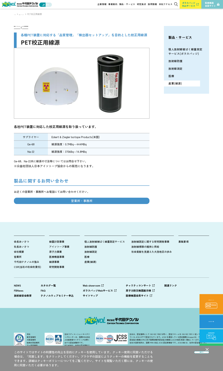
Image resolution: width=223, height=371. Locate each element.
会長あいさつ (21, 250)
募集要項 (183, 250)
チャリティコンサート (138, 294)
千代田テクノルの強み (26, 270)
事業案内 (112, 4)
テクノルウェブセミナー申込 (57, 304)
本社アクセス (166, 4)
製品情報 (90, 239)
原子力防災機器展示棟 (138, 299)
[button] (207, 350)
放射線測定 (90, 260)
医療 (86, 265)
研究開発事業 (56, 275)
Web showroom (91, 294)
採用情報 (152, 4)
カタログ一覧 (48, 294)
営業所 (18, 265)
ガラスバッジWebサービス (98, 299)
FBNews (18, 299)
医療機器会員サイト (137, 304)
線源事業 (54, 270)
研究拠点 (141, 4)
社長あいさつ (21, 255)
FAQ (43, 299)
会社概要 (19, 260)
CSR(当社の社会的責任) (27, 275)
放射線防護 (90, 255)
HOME (17, 14)
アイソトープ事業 (59, 255)
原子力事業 (55, 260)
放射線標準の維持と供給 (145, 255)
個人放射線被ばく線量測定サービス (104, 250)
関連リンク (170, 294)
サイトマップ (90, 304)
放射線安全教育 (23, 304)
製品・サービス (127, 4)
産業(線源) (90, 270)
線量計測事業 (56, 250)
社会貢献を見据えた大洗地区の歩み (151, 260)
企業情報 (101, 4)
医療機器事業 (56, 265)
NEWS (17, 294)
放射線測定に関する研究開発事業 (150, 250)
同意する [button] (184, 358)
